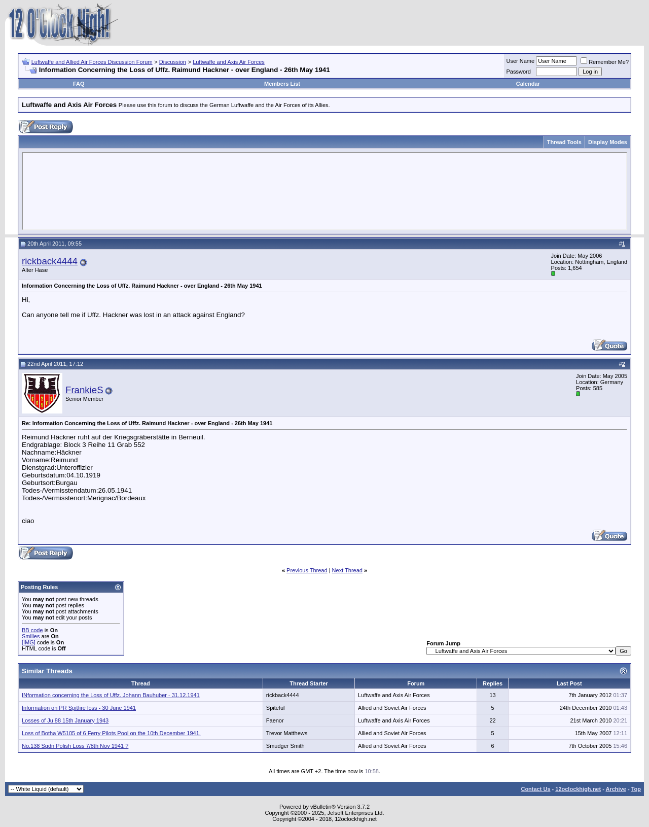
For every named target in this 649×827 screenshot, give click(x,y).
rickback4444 (50, 261)
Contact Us (535, 789)
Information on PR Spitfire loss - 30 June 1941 (79, 708)
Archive (616, 789)
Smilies (31, 636)
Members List (282, 84)
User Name (521, 61)
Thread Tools (564, 142)
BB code (32, 630)
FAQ (79, 84)
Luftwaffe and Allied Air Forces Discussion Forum (92, 62)
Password (519, 71)
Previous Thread (307, 570)
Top (636, 789)
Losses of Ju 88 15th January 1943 (65, 720)
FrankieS (84, 390)
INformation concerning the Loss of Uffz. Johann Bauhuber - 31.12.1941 (111, 695)
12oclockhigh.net (578, 789)
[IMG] (28, 642)
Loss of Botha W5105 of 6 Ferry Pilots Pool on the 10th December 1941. (111, 733)
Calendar (528, 84)
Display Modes (607, 142)
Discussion (172, 62)
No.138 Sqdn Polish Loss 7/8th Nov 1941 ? (75, 746)
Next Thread (347, 570)
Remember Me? (605, 62)
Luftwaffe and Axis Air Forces (229, 62)
